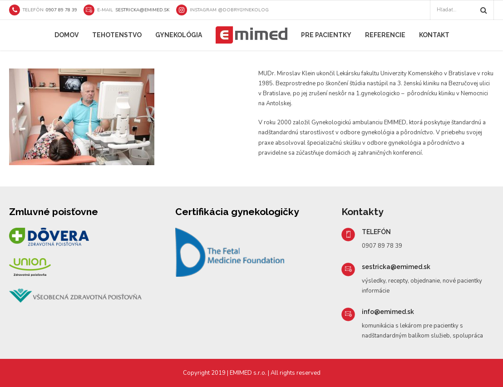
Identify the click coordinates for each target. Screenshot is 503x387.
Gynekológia (178, 35)
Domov (66, 35)
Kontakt (434, 35)
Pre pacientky (326, 35)
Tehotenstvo (117, 35)
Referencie (385, 35)
